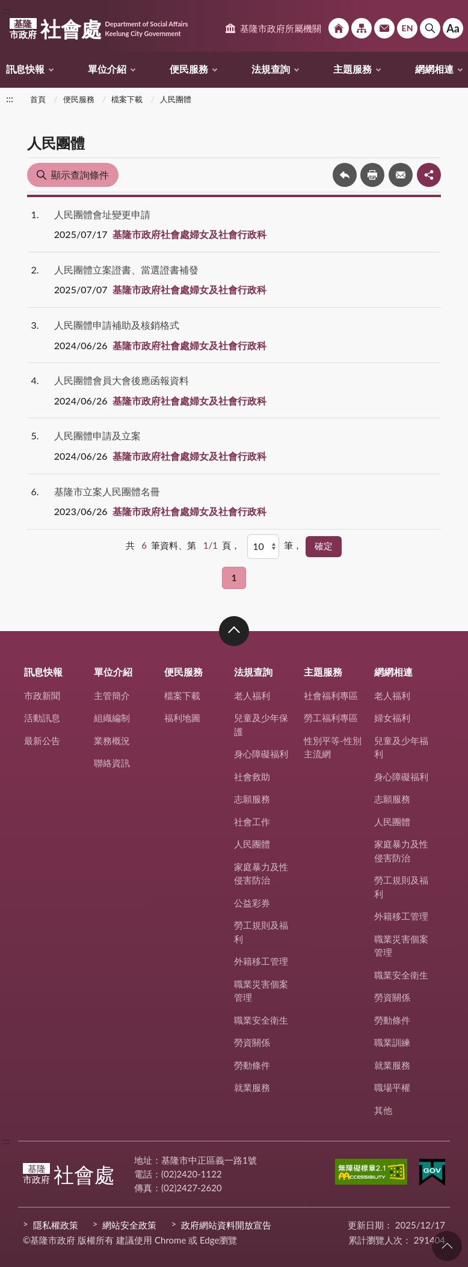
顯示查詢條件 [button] (80, 174)
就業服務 (252, 1087)
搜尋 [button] (430, 28)
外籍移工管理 (261, 961)
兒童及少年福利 (401, 747)
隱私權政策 (55, 1225)
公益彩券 (252, 902)
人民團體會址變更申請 (102, 214)
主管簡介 (112, 695)
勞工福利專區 (331, 717)
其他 (383, 1110)
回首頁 (338, 28)
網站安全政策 (129, 1225)
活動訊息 (42, 717)
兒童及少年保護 (261, 724)
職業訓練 (392, 1042)
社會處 (99, 29)
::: (6, 10)
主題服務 (352, 69)
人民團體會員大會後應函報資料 (121, 380)
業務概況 (112, 740)
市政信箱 (384, 28)
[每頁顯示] (263, 546)
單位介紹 (107, 69)
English (407, 28)
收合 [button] (234, 631)
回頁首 (447, 1246)
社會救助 (252, 776)
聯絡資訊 (112, 762)
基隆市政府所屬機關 (280, 28)
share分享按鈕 (429, 175)
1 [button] (234, 577)
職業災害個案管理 (261, 990)
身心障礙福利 (261, 753)
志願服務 (252, 798)
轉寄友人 (401, 175)
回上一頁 (345, 175)
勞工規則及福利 (261, 932)
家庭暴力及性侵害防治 (261, 873)
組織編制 (112, 717)
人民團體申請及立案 (97, 435)
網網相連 (434, 69)
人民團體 (175, 99)
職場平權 (392, 1087)
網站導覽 (361, 28)
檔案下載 (127, 99)
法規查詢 (270, 69)
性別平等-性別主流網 (333, 747)
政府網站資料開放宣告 (226, 1225)
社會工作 (252, 821)
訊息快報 (25, 69)
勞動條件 (252, 1065)
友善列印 (372, 175)
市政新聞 (42, 695)
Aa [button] (453, 28)
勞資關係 (252, 1042)
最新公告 (42, 740)
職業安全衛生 (261, 1020)
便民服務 (189, 69)
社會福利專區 (331, 695)
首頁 (38, 99)
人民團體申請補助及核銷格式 (116, 325)
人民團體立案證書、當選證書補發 (126, 269)
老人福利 (252, 695)
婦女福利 (392, 717)
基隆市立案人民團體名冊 (107, 491)
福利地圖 (182, 717)
